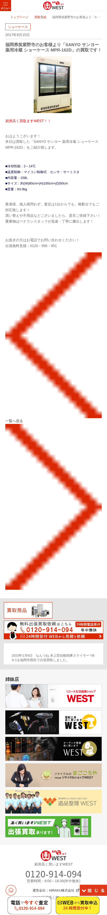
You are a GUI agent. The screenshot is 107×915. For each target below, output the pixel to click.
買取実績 (40, 17)
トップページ (19, 17)
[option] (53, 657)
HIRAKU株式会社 (61, 890)
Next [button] (100, 658)
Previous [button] (7, 658)
